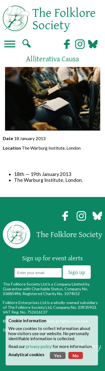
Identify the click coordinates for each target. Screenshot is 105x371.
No (76, 355)
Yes (57, 355)
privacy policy (39, 346)
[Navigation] (10, 44)
